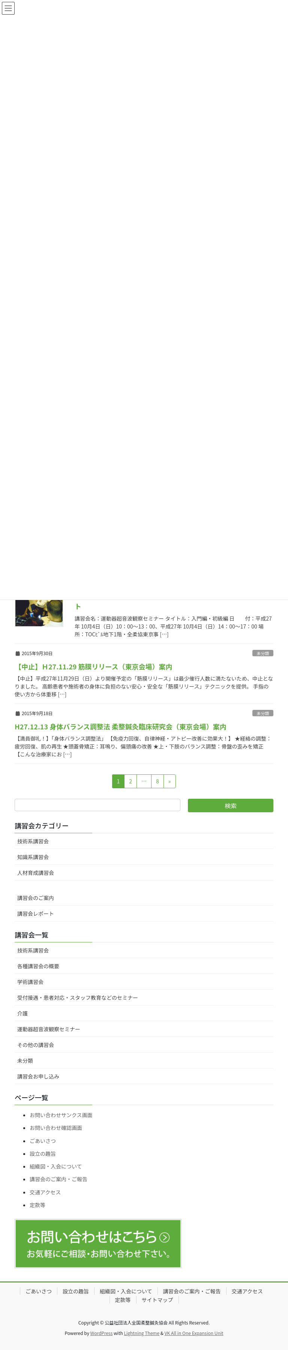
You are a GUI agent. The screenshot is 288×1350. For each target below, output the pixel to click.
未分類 (262, 653)
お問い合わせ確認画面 (56, 1127)
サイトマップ (157, 1300)
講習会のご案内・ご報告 (58, 1179)
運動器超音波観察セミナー (48, 1029)
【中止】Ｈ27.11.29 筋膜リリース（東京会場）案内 (93, 666)
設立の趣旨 (43, 1153)
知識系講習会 (33, 857)
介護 (22, 1013)
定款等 (37, 1205)
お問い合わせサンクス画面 (61, 1115)
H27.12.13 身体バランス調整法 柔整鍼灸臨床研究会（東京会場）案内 (120, 726)
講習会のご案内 (35, 898)
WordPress (101, 1333)
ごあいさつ (43, 1140)
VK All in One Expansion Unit (194, 1333)
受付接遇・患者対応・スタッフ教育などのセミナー (77, 997)
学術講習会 (30, 982)
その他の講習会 (35, 1044)
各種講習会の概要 (38, 966)
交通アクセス (45, 1192)
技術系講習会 (33, 841)
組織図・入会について (56, 1166)
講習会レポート (35, 913)
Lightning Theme (141, 1333)
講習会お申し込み (38, 1076)
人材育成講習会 (35, 872)
